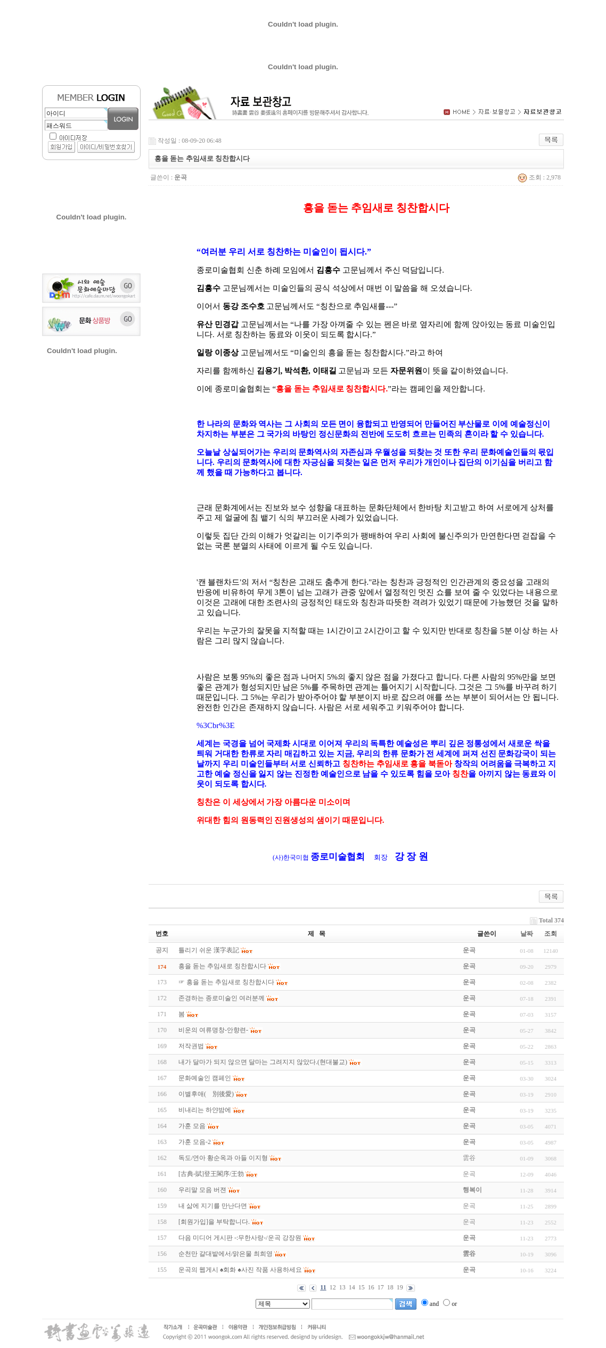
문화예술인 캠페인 (204, 1078)
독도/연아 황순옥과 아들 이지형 (223, 1158)
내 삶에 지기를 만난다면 (212, 1206)
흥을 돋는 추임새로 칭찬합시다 (222, 966)
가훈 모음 (192, 1126)
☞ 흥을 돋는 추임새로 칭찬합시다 (226, 982)
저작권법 (191, 1046)
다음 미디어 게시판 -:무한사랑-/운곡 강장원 (239, 1237)
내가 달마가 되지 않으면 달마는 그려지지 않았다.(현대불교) (262, 1062)
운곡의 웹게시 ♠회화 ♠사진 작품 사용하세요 (240, 1269)
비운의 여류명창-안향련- (213, 1030)
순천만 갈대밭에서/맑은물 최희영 (225, 1253)
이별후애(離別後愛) (206, 1094)
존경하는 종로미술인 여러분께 (221, 998)
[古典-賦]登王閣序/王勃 (211, 1174)
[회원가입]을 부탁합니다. (214, 1222)
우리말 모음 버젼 (202, 1190)
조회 (550, 933)
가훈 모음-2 (194, 1142)
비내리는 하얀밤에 (204, 1110)
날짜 (526, 933)
